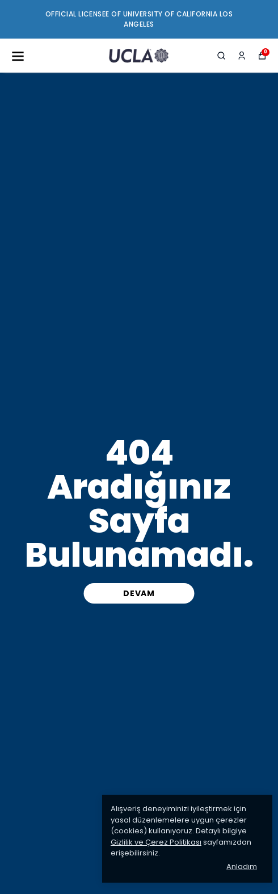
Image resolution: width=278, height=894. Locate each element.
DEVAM (139, 593)
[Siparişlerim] (241, 55)
